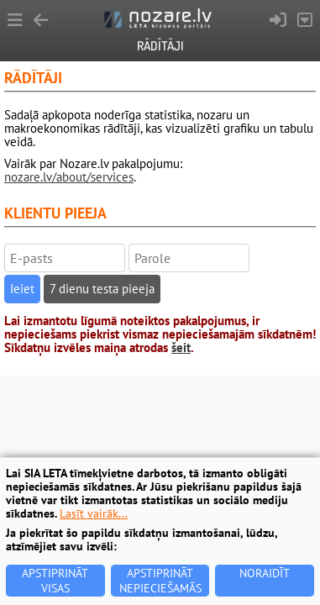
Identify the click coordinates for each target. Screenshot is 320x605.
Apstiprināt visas (55, 581)
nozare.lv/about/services (69, 177)
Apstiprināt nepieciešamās (160, 581)
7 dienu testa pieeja (102, 289)
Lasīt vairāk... (94, 513)
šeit (181, 347)
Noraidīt (264, 573)
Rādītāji (160, 46)
